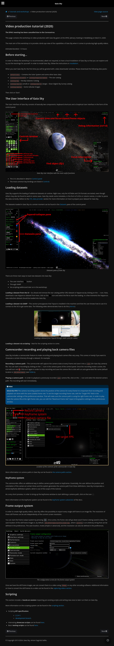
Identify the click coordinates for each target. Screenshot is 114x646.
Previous (11, 16)
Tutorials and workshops (19, 11)
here (42, 622)
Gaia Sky (58, 3)
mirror (72, 306)
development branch (23, 618)
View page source (101, 11)
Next (104, 16)
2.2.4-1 (17, 615)
